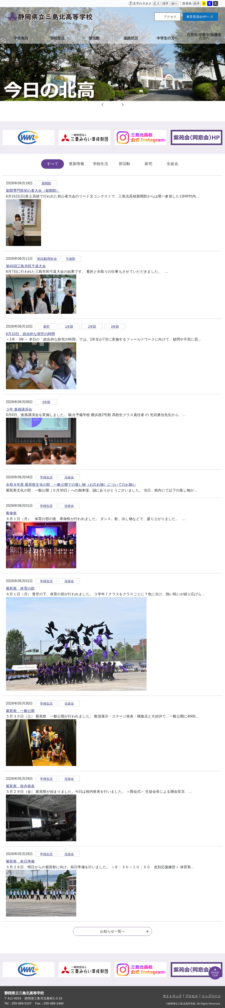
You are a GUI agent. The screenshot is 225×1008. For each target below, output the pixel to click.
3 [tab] (117, 104)
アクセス (170, 16)
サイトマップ (172, 996)
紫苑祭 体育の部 (20, 588)
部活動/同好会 (47, 258)
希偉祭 (11, 513)
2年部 (92, 326)
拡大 (156, 3)
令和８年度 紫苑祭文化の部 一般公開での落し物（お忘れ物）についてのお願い (71, 484)
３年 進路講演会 (19, 409)
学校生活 (100, 164)
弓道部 (70, 258)
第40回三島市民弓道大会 (26, 266)
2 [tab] (112, 104)
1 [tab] (107, 104)
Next (122, 104)
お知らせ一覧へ (124, 931)
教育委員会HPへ (200, 16)
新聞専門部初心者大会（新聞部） (33, 190)
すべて (52, 164)
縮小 (174, 3)
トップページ (211, 996)
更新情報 (76, 164)
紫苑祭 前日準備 (20, 861)
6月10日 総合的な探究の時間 (30, 334)
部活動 (124, 164)
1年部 (69, 326)
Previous (102, 104)
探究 (148, 164)
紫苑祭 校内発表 (20, 786)
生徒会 (172, 164)
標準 (165, 3)
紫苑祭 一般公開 (20, 711)
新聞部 (46, 183)
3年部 (115, 326)
